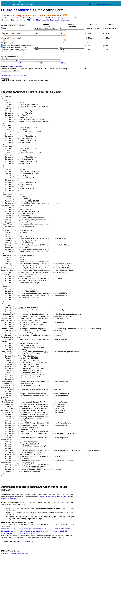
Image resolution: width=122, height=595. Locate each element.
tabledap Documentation (24, 541)
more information (15, 66)
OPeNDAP (43, 497)
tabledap (25, 10)
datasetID (53, 525)
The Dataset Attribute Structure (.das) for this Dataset (31, 91)
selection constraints (8, 499)
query (70, 525)
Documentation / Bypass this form (14, 75)
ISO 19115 (37, 20)
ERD (117, 4)
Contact (25, 553)
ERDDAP (8, 10)
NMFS (107, 4)
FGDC (29, 20)
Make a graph (65, 20)
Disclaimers (5, 553)
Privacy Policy (16, 553)
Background (54, 20)
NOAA (102, 4)
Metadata (45, 20)
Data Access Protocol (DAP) (57, 497)
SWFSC (113, 4)
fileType (62, 525)
